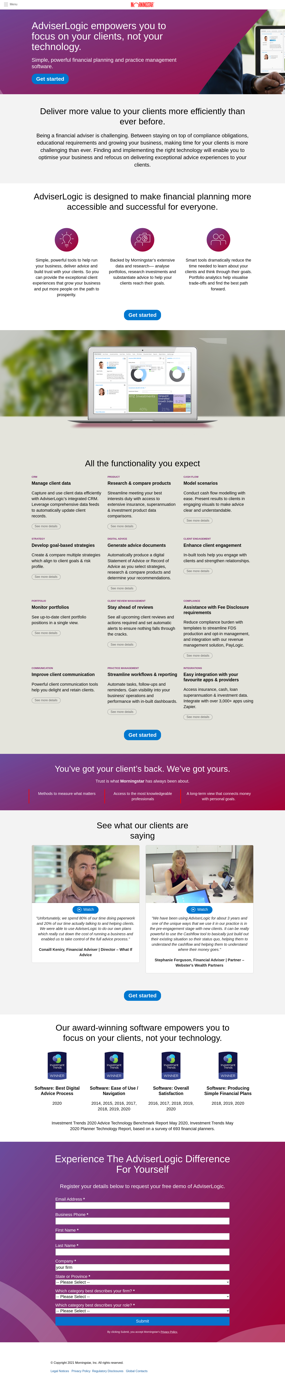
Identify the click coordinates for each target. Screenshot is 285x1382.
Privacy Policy (81, 1371)
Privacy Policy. (169, 1331)
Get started (50, 79)
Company (65, 1261)
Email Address (70, 1199)
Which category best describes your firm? (95, 1291)
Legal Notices (60, 1371)
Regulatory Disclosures (107, 1371)
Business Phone (71, 1214)
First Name (67, 1230)
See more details (46, 526)
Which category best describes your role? (95, 1305)
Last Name (66, 1245)
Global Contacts (137, 1371)
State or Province (72, 1276)
